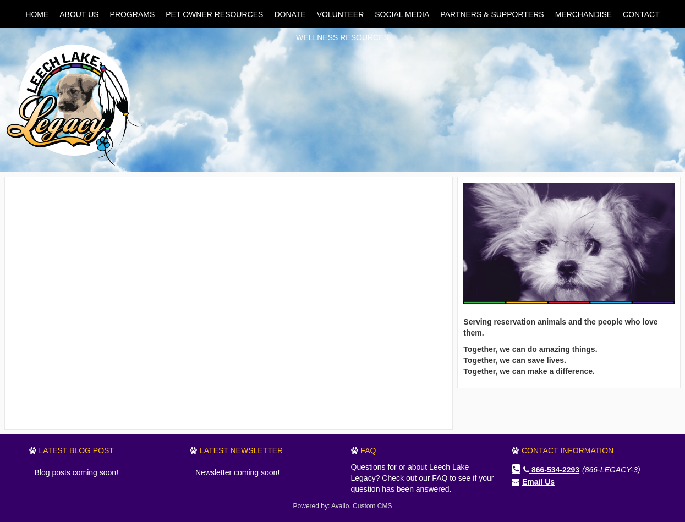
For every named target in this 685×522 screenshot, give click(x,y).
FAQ (368, 450)
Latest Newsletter (241, 450)
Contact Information (567, 450)
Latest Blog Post (76, 450)
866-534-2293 (551, 469)
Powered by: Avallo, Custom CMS (342, 506)
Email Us (538, 481)
